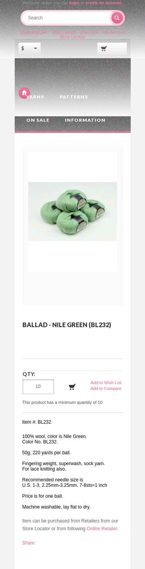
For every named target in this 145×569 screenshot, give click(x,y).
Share (28, 543)
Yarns (35, 97)
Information (85, 120)
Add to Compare (105, 388)
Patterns (74, 97)
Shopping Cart (33, 32)
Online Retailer (102, 528)
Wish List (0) (63, 32)
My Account (114, 32)
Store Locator (72, 36)
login (74, 2)
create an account (103, 2)
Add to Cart (72, 387)
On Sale (37, 120)
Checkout (89, 32)
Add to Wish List (106, 382)
